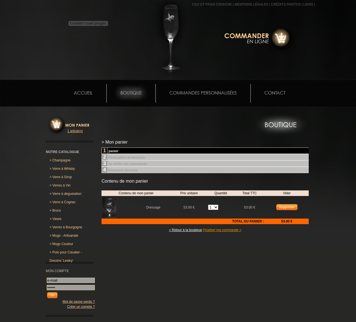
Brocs (55, 210)
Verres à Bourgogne (66, 227)
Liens (308, 4)
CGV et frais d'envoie (212, 4)
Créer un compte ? (81, 307)
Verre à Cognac (63, 202)
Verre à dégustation (65, 194)
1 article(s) (75, 131)
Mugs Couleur (61, 244)
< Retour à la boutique (185, 230)
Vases (55, 219)
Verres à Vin (60, 185)
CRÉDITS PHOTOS (286, 4)
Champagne (60, 160)
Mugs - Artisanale (64, 236)
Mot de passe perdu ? (79, 302)
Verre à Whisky (62, 169)
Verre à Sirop (61, 177)
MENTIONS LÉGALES (251, 4)
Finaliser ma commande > (222, 230)
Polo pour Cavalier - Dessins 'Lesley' (66, 253)
